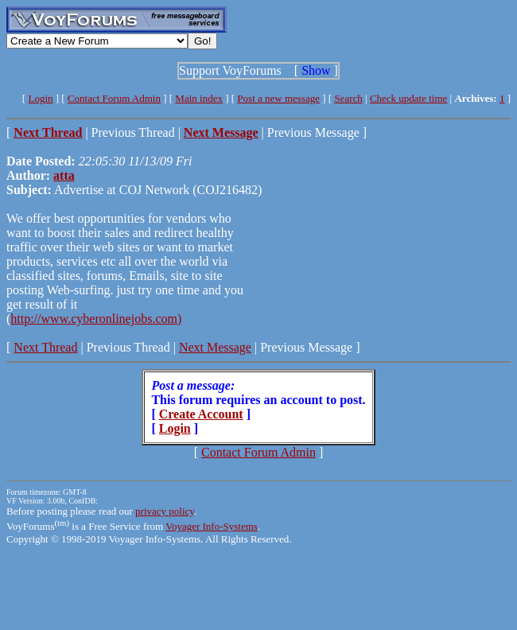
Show (315, 70)
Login (40, 98)
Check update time (408, 98)
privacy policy (164, 511)
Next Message (215, 347)
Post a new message (278, 98)
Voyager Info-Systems (211, 526)
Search (348, 98)
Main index (199, 98)
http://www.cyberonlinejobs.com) (95, 318)
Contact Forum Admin (114, 98)
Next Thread (45, 347)
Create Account (201, 414)
